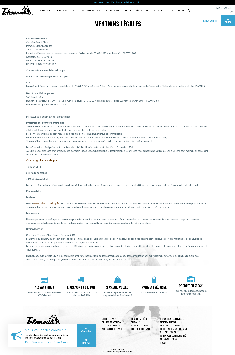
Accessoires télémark (112, 328)
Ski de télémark (109, 318)
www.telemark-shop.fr (46, 203)
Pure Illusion (126, 351)
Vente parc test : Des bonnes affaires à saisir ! (117, 2)
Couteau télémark (139, 325)
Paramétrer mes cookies (38, 342)
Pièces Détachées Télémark (139, 320)
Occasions (158, 10)
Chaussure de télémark (113, 322)
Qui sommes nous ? (168, 339)
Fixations (62, 10)
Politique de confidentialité (173, 335)
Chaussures (46, 10)
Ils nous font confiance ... (172, 318)
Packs (181, 10)
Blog (171, 10)
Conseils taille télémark (171, 325)
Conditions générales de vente (174, 328)
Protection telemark (140, 328)
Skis (74, 10)
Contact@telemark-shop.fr (41, 160)
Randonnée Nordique (91, 10)
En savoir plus (60, 342)
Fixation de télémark (111, 325)
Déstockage (142, 10)
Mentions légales (168, 332)
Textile (127, 10)
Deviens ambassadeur (170, 322)
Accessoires (112, 10)
